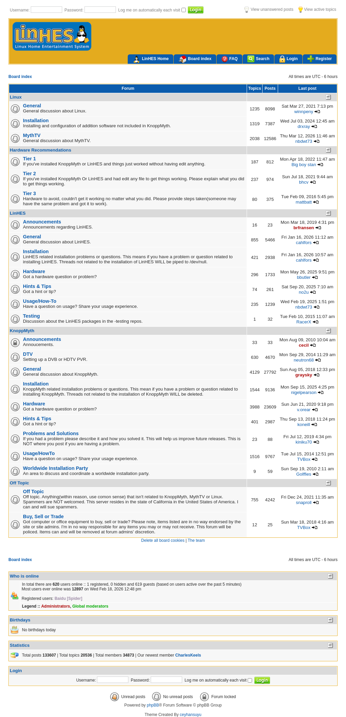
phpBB (153, 705)
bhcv (303, 182)
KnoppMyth (22, 330)
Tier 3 (29, 193)
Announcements (42, 221)
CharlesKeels (188, 655)
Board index (194, 59)
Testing (31, 316)
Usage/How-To (39, 301)
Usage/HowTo (39, 453)
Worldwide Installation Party (55, 468)
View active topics (317, 9)
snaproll (304, 502)
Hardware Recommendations (40, 150)
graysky (303, 374)
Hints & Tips (37, 286)
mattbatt (304, 202)
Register (319, 58)
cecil (303, 345)
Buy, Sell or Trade (43, 516)
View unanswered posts (268, 9)
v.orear (304, 409)
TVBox (304, 459)
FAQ (229, 58)
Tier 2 (29, 173)
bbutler (304, 277)
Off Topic (19, 482)
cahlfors (304, 242)
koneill (303, 424)
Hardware (34, 271)
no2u (303, 292)
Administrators (55, 606)
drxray (304, 126)
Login (288, 59)
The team (196, 540)
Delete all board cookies (162, 540)
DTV (28, 354)
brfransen (304, 227)
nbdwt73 (303, 141)
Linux (16, 97)
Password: (74, 10)
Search (258, 58)
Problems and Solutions (51, 433)
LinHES (18, 213)
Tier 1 (29, 158)
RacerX (303, 321)
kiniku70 (304, 442)
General (32, 105)
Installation (36, 120)
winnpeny (303, 111)
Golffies (303, 474)
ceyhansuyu (190, 714)
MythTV (32, 135)
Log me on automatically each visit (149, 10)
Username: (20, 10)
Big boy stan (304, 164)
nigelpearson (304, 392)
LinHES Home (150, 59)
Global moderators (90, 606)
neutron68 (304, 360)
